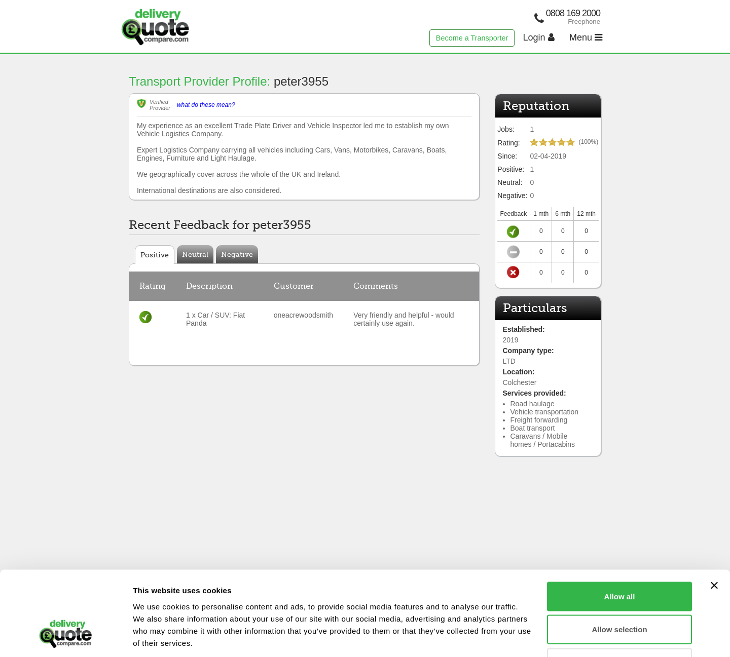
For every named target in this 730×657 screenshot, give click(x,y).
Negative (237, 254)
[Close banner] (714, 513)
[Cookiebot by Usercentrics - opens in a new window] (65, 637)
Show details (532, 637)
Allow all (619, 524)
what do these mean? (206, 104)
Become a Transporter (472, 38)
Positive (154, 255)
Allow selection (619, 557)
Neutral (195, 254)
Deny (619, 590)
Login (539, 37)
